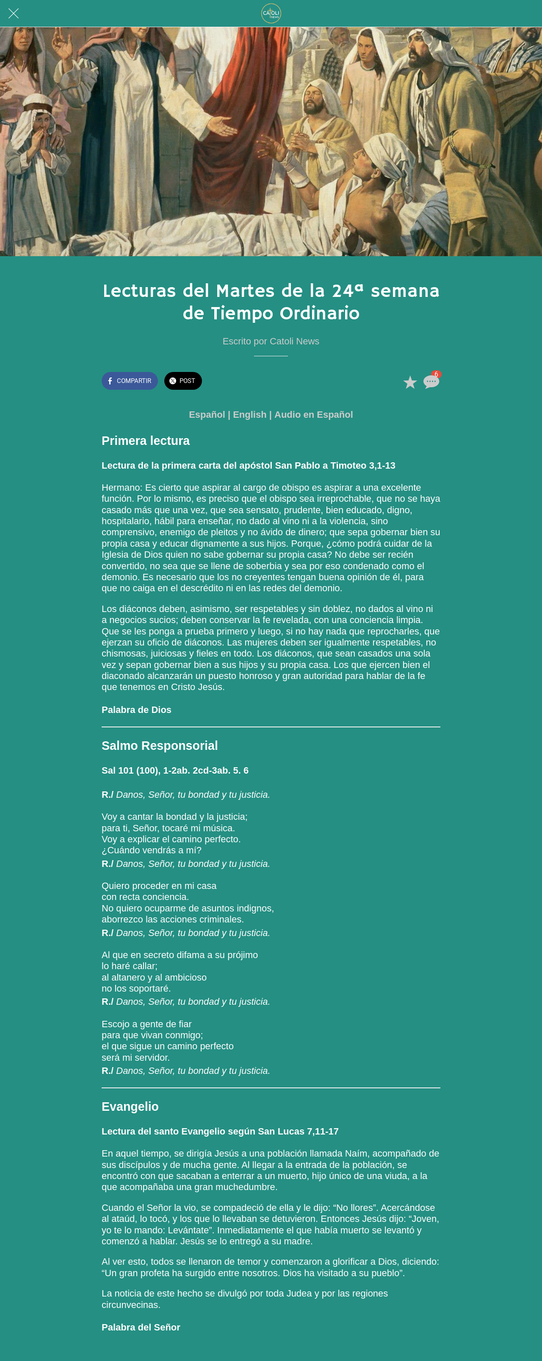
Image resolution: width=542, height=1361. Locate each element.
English (249, 414)
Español (207, 414)
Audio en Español (313, 414)
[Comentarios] (430, 382)
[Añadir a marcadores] (410, 382)
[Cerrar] (13, 13)
